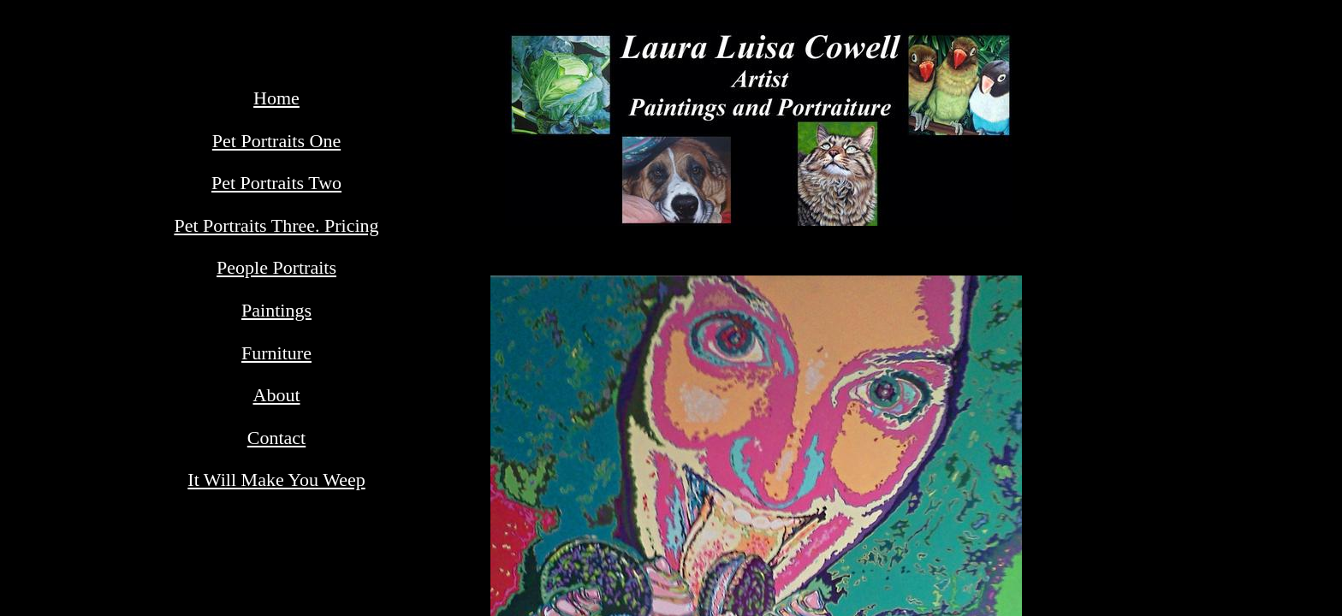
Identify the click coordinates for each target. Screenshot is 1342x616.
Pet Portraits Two (276, 182)
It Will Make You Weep (276, 479)
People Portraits (276, 267)
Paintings (276, 310)
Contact (276, 437)
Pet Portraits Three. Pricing (276, 225)
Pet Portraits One (276, 140)
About (276, 395)
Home (276, 98)
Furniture (276, 353)
